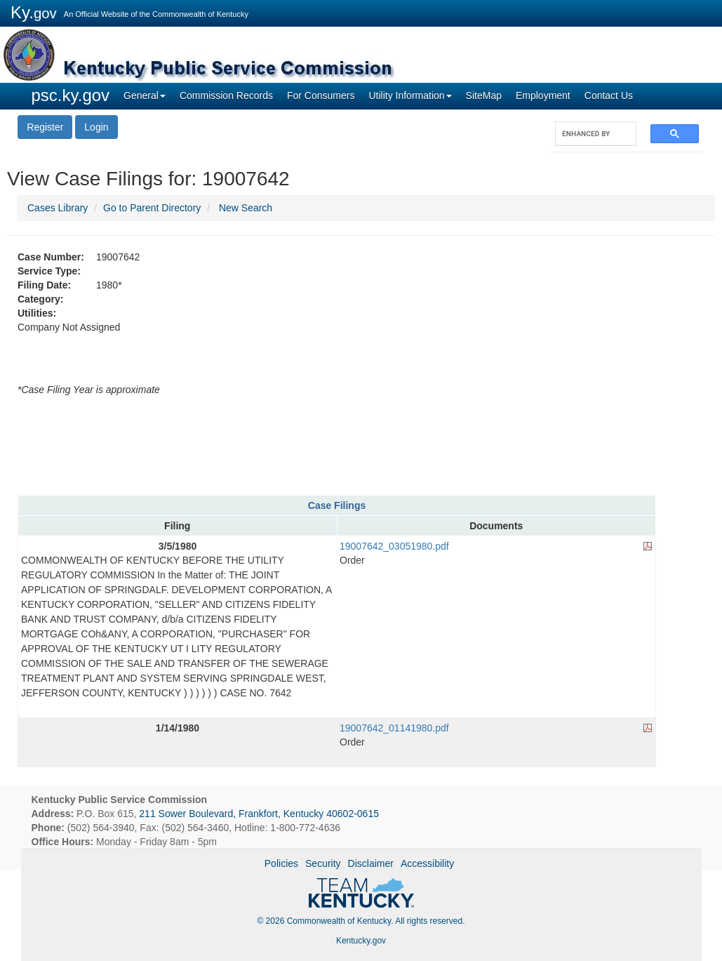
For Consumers (320, 95)
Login (96, 127)
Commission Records (226, 95)
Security (323, 863)
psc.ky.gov (71, 95)
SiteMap (484, 95)
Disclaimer (371, 863)
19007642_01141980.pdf (394, 728)
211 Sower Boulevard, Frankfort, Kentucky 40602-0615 (259, 813)
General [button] (144, 95)
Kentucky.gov (361, 941)
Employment (543, 95)
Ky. (34, 12)
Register (45, 127)
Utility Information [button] (409, 95)
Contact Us (608, 95)
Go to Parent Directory (152, 207)
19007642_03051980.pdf (394, 546)
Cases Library (57, 207)
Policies (281, 863)
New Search (245, 207)
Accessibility (427, 863)
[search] (588, 134)
